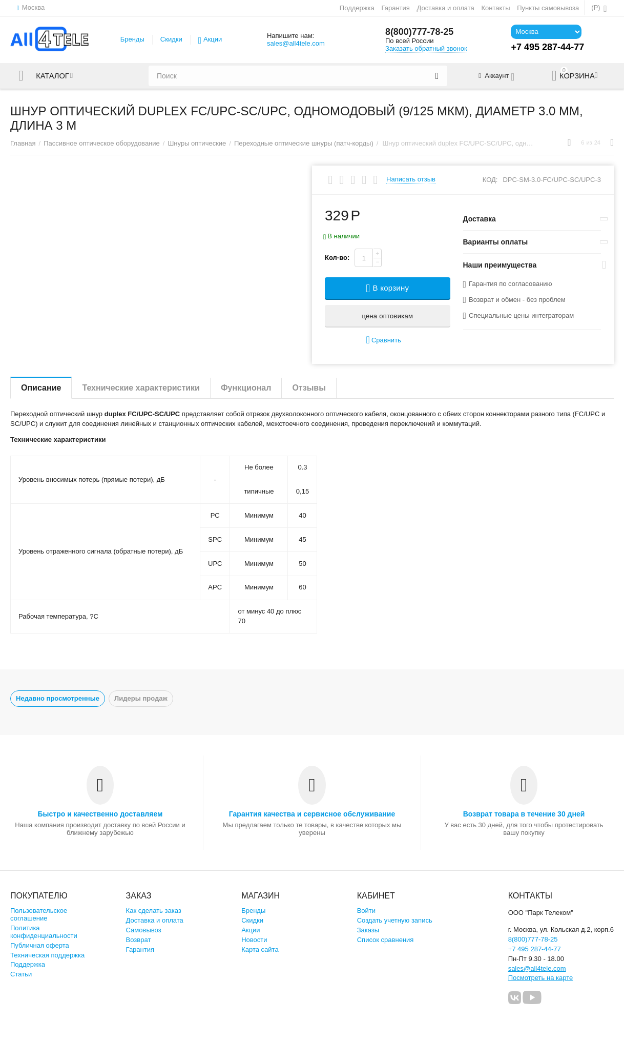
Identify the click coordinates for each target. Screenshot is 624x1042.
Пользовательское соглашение (38, 914)
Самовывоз (143, 930)
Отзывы (308, 387)
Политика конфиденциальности (43, 931)
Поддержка (357, 8)
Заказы (368, 930)
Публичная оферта (39, 945)
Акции (212, 39)
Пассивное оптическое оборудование (102, 143)
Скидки (171, 39)
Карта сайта (260, 949)
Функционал (246, 387)
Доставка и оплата (445, 8)
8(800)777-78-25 (419, 32)
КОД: (490, 179)
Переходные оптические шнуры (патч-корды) (303, 143)
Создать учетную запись (394, 920)
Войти (366, 910)
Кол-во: (337, 257)
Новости (254, 940)
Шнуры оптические (197, 143)
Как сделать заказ (153, 910)
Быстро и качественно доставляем (100, 814)
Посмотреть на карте (540, 978)
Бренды (132, 39)
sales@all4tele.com (296, 43)
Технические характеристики (141, 387)
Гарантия (395, 8)
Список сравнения (385, 940)
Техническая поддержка (47, 955)
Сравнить (383, 340)
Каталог (53, 76)
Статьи (21, 974)
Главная (23, 143)
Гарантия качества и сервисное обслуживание (312, 814)
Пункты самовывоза (548, 8)
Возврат (138, 940)
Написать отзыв (410, 179)
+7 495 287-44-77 (534, 949)
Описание (41, 387)
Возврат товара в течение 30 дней (524, 814)
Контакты (495, 8)
